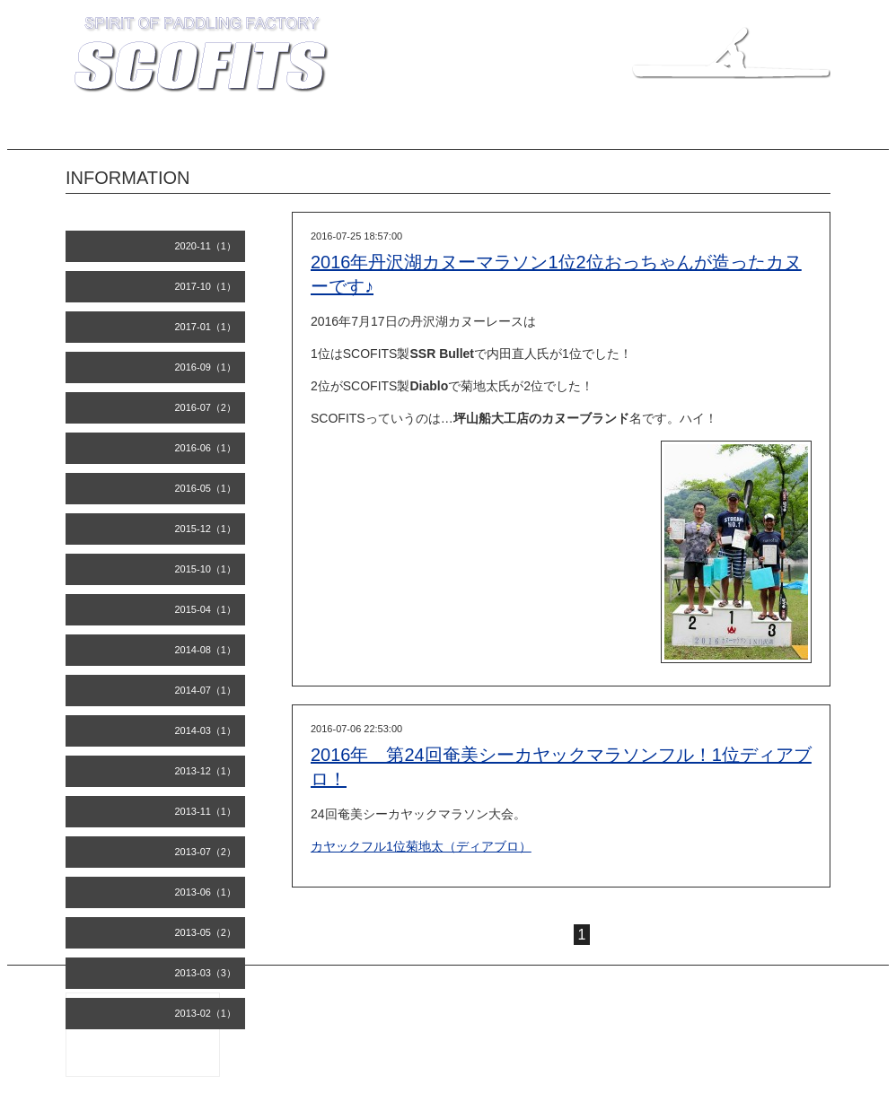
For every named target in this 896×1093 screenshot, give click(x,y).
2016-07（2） (206, 407)
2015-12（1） (206, 528)
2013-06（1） (206, 892)
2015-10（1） (206, 569)
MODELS (296, 132)
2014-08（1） (206, 649)
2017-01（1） (206, 326)
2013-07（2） (206, 851)
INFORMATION (208, 132)
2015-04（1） (206, 609)
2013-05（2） (206, 932)
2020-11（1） (206, 245)
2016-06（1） (206, 447)
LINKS (713, 132)
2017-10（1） (206, 286)
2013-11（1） (206, 811)
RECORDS (455, 132)
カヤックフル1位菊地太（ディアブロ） (421, 846)
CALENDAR (787, 132)
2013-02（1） (206, 1013)
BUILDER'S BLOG (553, 132)
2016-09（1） (206, 367)
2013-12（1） (206, 770)
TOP (132, 132)
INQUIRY (647, 132)
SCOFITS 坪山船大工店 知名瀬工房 (649, 998)
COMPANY (374, 132)
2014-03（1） (206, 730)
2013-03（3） (206, 972)
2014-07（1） (206, 690)
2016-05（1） (206, 488)
